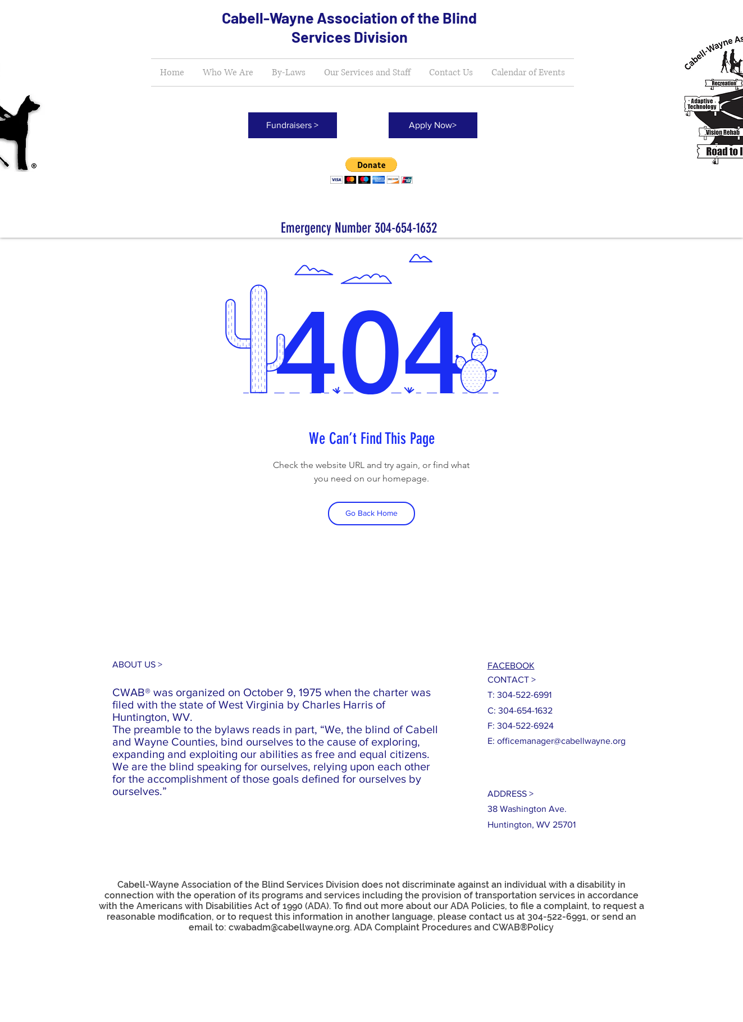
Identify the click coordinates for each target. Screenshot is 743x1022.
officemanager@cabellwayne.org (561, 741)
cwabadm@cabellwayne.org (289, 927)
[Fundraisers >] (292, 125)
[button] (371, 170)
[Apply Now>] (433, 125)
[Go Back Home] (371, 513)
